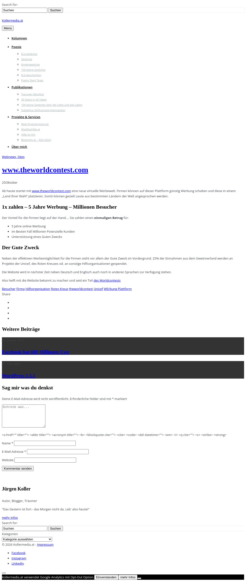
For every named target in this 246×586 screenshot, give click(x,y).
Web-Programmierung (35, 124)
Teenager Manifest (32, 94)
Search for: (10, 4)
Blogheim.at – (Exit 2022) (36, 140)
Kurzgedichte (29, 54)
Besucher (9, 289)
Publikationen (22, 87)
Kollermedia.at (12, 20)
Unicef (98, 289)
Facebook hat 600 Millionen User (36, 352)
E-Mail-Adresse (14, 456)
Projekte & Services (26, 117)
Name (7, 447)
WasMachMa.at (30, 129)
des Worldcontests (107, 280)
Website (8, 464)
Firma (20, 289)
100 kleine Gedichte (33, 70)
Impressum (45, 549)
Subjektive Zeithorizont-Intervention (43, 110)
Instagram (19, 562)
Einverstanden (106, 581)
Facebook (18, 557)
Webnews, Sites (13, 157)
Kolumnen (19, 38)
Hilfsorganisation (37, 289)
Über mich (19, 147)
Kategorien (10, 538)
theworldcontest (81, 289)
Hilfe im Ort (28, 134)
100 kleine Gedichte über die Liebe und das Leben (51, 105)
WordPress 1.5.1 (18, 375)
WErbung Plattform (118, 289)
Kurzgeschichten (31, 75)
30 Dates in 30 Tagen (34, 99)
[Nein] (139, 582)
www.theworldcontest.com (45, 169)
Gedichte (26, 59)
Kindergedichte (30, 64)
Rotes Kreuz (59, 289)
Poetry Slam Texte (32, 80)
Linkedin (18, 568)
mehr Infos (10, 522)
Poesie (16, 47)
